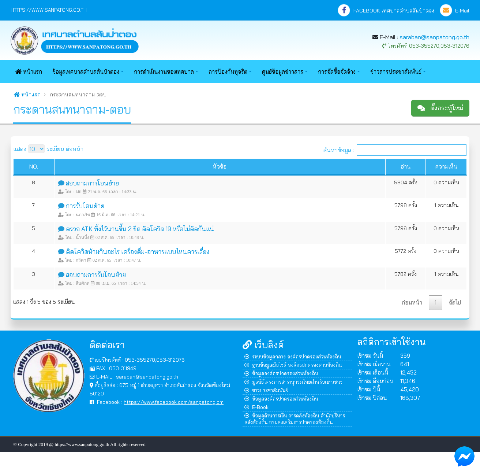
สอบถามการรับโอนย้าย (96, 275)
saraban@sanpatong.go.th (434, 37)
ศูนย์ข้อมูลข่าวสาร (282, 71)
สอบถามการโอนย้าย (92, 183)
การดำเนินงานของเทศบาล (164, 71)
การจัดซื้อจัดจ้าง (337, 71)
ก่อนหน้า (412, 302)
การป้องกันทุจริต (228, 71)
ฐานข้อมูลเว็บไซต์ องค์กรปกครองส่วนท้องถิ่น (293, 365)
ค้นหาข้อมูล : (394, 150)
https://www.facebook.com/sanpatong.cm (174, 402)
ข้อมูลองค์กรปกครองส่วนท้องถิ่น (281, 373)
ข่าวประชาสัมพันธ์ (266, 390)
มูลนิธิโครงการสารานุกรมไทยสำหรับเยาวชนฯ (293, 382)
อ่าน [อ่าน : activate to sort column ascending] (406, 166)
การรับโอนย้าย (85, 206)
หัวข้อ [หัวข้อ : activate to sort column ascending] (219, 166)
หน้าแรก (28, 71)
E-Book (256, 407)
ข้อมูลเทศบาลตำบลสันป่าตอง (85, 71)
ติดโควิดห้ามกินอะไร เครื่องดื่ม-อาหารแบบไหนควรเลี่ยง (137, 251)
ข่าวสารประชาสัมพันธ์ (395, 71)
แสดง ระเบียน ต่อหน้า (48, 148)
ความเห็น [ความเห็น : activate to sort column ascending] (446, 166)
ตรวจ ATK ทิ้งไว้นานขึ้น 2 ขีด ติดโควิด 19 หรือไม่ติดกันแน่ (140, 229)
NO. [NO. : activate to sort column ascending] (33, 166)
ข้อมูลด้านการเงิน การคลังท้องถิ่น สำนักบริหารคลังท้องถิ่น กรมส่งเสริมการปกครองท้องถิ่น (294, 418)
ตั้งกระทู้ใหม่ (440, 108)
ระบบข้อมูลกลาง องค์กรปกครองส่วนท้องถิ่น (292, 356)
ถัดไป (455, 302)
